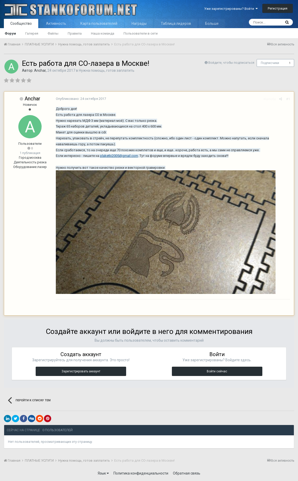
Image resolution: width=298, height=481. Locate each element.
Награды (139, 23)
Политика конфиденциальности (140, 473)
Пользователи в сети (141, 33)
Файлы (53, 33)
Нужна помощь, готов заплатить (106, 70)
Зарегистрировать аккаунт (81, 371)
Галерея (31, 33)
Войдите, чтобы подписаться (231, 63)
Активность (56, 23)
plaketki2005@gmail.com (119, 156)
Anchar (40, 70)
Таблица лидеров (176, 23)
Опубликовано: (81, 99)
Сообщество (21, 23)
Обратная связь (186, 473)
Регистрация (277, 8)
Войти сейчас (217, 371)
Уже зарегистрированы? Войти (231, 9)
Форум (10, 33)
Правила (75, 33)
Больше (212, 23)
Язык (103, 473)
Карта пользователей (98, 23)
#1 (288, 99)
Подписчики (270, 63)
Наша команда (102, 33)
